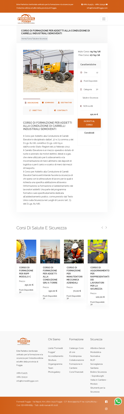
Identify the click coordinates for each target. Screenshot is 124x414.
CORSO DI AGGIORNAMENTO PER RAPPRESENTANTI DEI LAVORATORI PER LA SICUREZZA (105, 278)
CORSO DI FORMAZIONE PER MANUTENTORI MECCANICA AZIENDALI (81, 275)
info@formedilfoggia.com (97, 8)
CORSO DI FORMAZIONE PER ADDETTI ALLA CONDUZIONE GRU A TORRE (57, 275)
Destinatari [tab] (65, 103)
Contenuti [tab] (60, 110)
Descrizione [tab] (31, 103)
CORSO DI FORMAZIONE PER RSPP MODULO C (34, 272)
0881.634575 (88, 4)
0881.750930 (100, 4)
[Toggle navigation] (104, 19)
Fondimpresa (75, 356)
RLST (92, 360)
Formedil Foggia (23, 402)
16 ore (72, 352)
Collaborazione (76, 360)
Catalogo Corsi (76, 348)
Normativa (95, 356)
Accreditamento (55, 356)
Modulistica (95, 352)
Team (50, 368)
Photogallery (54, 372)
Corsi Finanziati (76, 372)
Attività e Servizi (97, 348)
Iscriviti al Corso (89, 123)
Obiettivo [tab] (35, 110)
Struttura (52, 360)
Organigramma (55, 364)
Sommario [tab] (48, 103)
